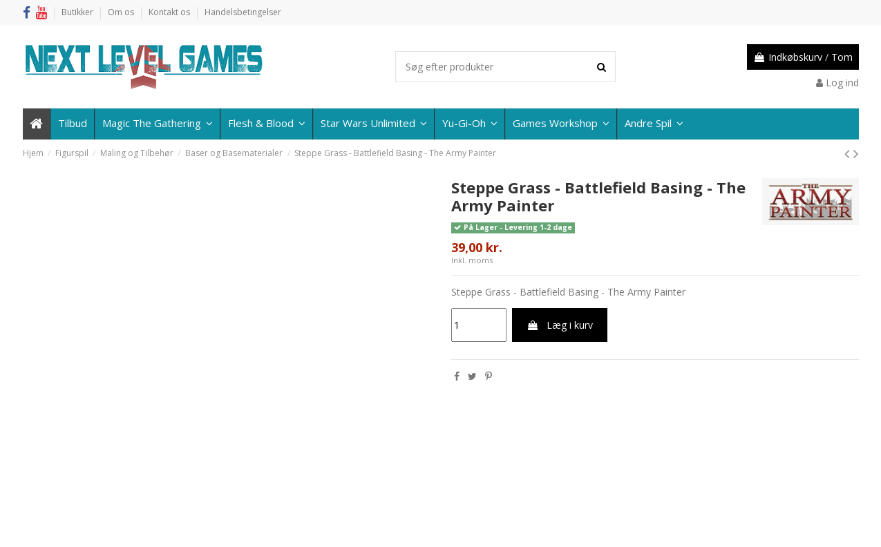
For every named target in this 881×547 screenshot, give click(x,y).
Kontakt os (170, 12)
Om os (122, 12)
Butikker (78, 12)
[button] (653, 124)
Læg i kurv (560, 325)
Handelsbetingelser (243, 12)
